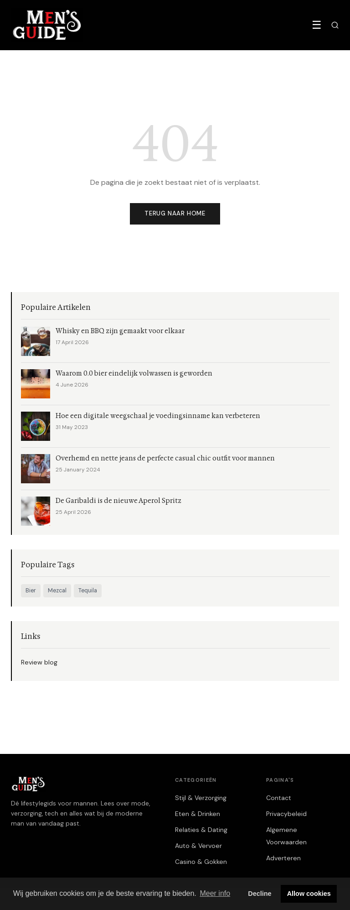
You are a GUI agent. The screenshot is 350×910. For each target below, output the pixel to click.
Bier (31, 590)
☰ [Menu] (317, 25)
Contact (278, 798)
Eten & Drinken (197, 814)
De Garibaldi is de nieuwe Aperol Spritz (118, 501)
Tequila (87, 590)
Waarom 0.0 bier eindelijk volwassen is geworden (134, 373)
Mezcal (57, 590)
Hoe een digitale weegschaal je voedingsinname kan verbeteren (158, 416)
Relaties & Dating (201, 830)
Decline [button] (259, 893)
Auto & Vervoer (198, 846)
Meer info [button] (215, 893)
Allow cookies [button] (309, 893)
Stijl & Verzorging (200, 798)
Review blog (39, 662)
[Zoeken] (335, 25)
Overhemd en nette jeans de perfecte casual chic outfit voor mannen (165, 458)
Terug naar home (175, 213)
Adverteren (283, 858)
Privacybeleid (286, 814)
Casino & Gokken (201, 862)
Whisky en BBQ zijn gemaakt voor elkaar (120, 331)
